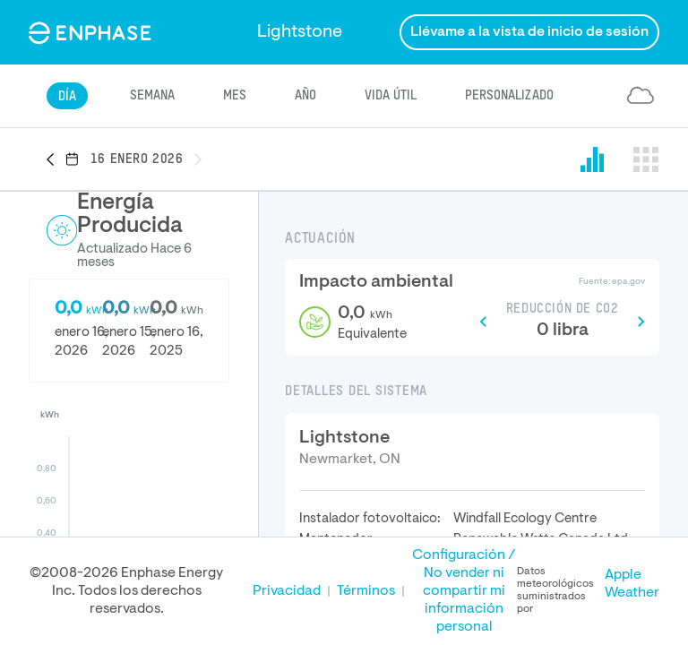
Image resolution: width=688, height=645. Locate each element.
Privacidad (287, 591)
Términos (366, 591)
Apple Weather (632, 584)
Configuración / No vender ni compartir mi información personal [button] (464, 591)
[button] (55, 160)
